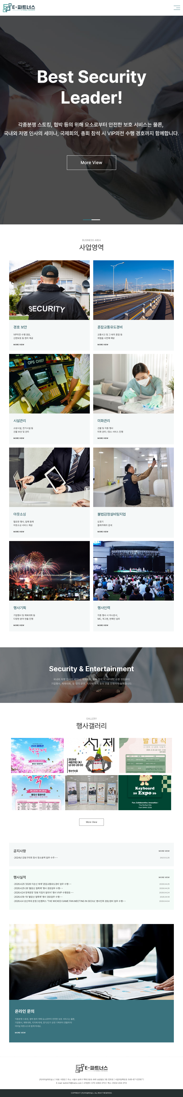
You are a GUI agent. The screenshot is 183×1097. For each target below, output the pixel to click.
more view (18, 345)
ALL (96, 1093)
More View (91, 822)
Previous (3, 103)
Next (180, 103)
